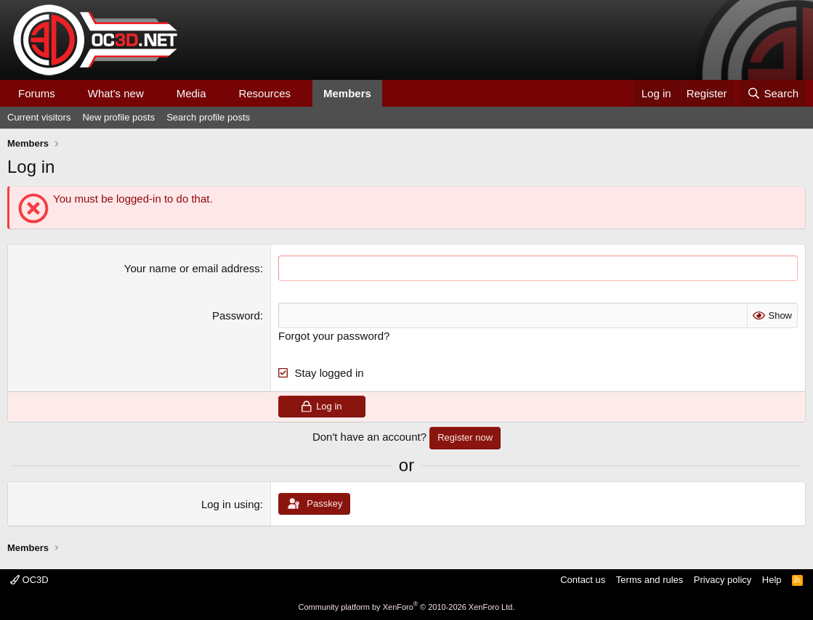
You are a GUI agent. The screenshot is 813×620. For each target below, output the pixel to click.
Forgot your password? (333, 336)
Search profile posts (208, 117)
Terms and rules (649, 579)
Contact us (582, 579)
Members (347, 93)
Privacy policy (722, 579)
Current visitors (38, 117)
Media (191, 93)
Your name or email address (192, 268)
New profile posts (118, 117)
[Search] (773, 93)
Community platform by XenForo (407, 607)
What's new (116, 93)
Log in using (230, 504)
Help (772, 579)
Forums (36, 93)
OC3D (29, 579)
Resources (264, 93)
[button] (67, 93)
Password (236, 315)
